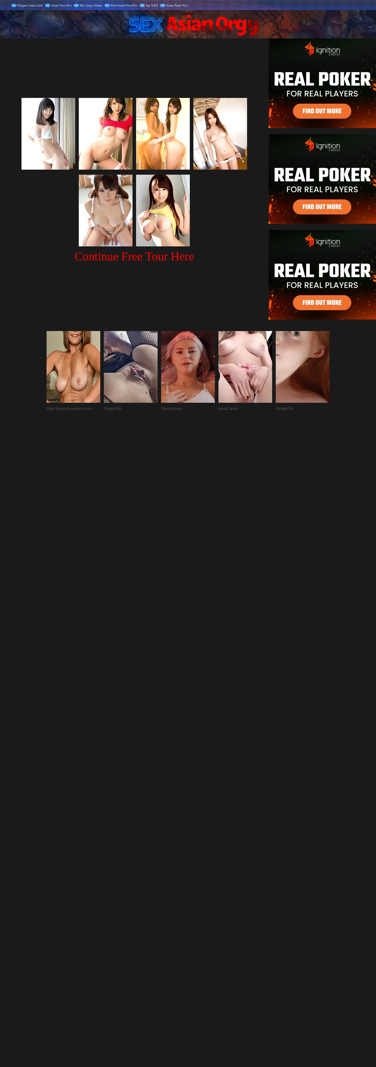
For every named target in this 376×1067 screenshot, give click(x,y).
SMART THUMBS (200, 917)
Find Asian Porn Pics (124, 5)
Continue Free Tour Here (134, 256)
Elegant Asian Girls (30, 5)
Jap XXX (152, 5)
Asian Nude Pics (177, 5)
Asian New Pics (61, 5)
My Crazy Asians (91, 5)
